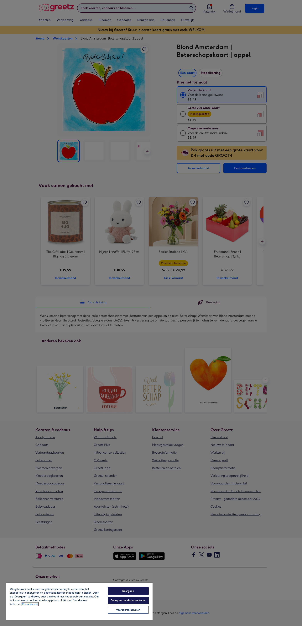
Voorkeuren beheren (128, 609)
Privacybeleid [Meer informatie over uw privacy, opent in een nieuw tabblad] (30, 604)
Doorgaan (128, 591)
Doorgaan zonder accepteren (128, 600)
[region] (79, 601)
